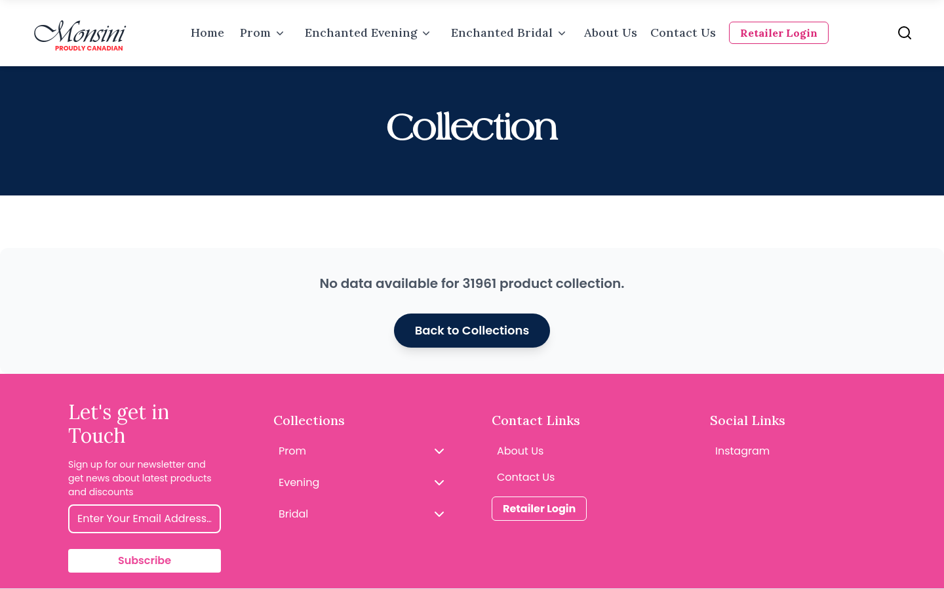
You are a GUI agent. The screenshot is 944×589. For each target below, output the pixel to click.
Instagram (742, 450)
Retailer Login (778, 32)
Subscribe (144, 560)
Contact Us (683, 32)
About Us (610, 32)
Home (207, 32)
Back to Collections (472, 330)
